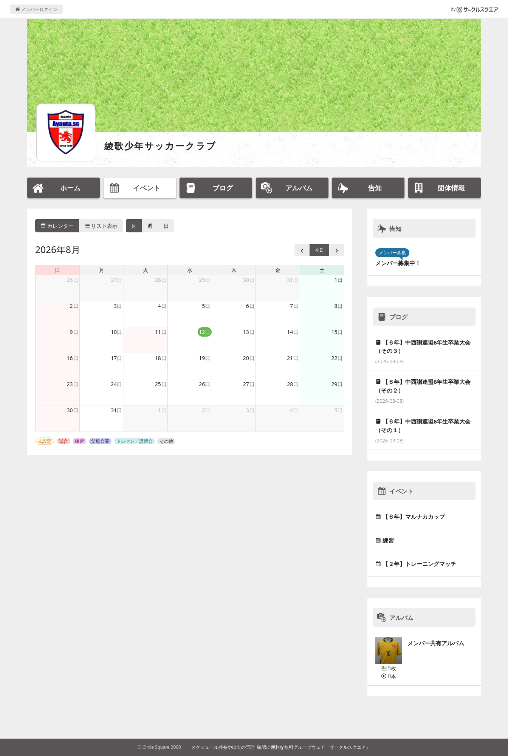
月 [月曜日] (101, 270)
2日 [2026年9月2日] (206, 410)
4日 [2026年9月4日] (294, 410)
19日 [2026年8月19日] (204, 358)
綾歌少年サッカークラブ (160, 145)
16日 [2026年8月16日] (72, 358)
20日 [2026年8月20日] (248, 358)
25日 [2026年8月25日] (160, 384)
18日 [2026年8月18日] (160, 358)
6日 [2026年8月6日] (250, 305)
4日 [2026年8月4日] (162, 305)
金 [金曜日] (277, 270)
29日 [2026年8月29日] (336, 384)
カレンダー (57, 225)
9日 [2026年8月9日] (74, 331)
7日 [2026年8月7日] (294, 305)
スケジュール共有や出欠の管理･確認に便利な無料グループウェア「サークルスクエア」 (280, 747)
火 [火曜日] (145, 270)
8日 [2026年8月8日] (338, 305)
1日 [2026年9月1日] (162, 410)
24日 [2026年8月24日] (116, 384)
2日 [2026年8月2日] (74, 305)
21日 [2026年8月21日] (292, 358)
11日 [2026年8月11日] (160, 331)
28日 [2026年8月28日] (292, 384)
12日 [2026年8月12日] (204, 331)
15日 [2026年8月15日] (336, 331)
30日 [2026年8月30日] (72, 410)
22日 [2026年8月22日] (336, 358)
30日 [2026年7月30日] (248, 279)
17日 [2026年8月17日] (116, 358)
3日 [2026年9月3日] (250, 410)
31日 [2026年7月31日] (292, 279)
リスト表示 (101, 225)
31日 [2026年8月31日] (116, 410)
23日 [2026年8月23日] (72, 384)
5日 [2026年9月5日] (338, 410)
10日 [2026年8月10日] (116, 331)
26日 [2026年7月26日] (72, 279)
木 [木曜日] (234, 270)
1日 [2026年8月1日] (338, 279)
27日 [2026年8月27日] (248, 384)
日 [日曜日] (57, 270)
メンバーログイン (36, 9)
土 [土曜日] (322, 270)
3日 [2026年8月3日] (118, 305)
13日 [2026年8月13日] (248, 331)
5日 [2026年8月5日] (206, 305)
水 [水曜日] (189, 270)
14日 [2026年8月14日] (292, 331)
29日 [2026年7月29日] (204, 279)
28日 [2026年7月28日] (160, 279)
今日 (319, 250)
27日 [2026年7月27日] (116, 279)
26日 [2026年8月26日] (204, 384)
